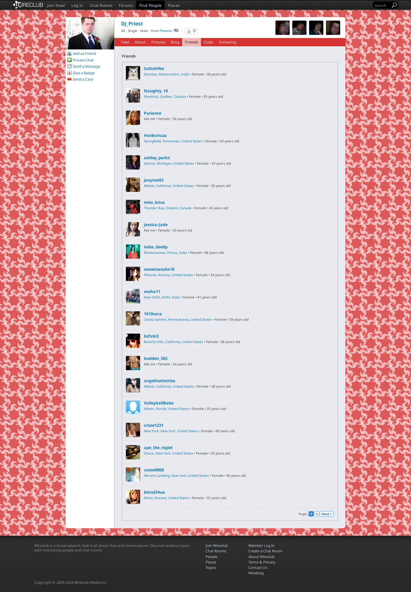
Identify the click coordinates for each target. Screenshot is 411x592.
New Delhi (152, 297)
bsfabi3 (151, 336)
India (185, 74)
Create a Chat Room (265, 551)
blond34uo (154, 492)
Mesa (148, 497)
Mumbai (150, 74)
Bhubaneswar (154, 252)
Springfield (152, 141)
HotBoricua (155, 135)
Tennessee (171, 141)
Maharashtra (169, 74)
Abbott (149, 185)
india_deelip (156, 247)
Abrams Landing (157, 475)
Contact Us (257, 567)
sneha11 (152, 291)
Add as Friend (84, 53)
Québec (166, 96)
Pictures (158, 42)
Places (174, 5)
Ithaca (149, 453)
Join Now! (56, 5)
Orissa (172, 252)
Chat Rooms (101, 5)
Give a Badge (84, 72)
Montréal (151, 96)
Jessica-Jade (156, 224)
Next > (327, 514)
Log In (77, 5)
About (140, 42)
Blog (175, 42)
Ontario (172, 208)
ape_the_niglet (158, 447)
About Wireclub (261, 556)
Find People (150, 5)
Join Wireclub (217, 545)
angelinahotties (159, 380)
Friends (191, 42)
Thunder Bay (154, 208)
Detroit (149, 163)
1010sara (153, 313)
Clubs (208, 42)
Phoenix (166, 30)
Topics (211, 567)
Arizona (164, 274)
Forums (126, 5)
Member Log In (261, 545)
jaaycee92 (154, 180)
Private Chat (83, 60)
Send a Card (83, 79)
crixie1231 (154, 425)
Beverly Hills (154, 341)
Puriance (152, 113)
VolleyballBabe (159, 403)
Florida (161, 408)
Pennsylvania (178, 319)
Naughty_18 (156, 90)
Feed (125, 42)
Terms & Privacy (261, 562)
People (211, 556)
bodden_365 (156, 358)
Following (227, 42)
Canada (180, 96)
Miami (149, 408)
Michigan (164, 163)
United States (191, 141)
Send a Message (86, 66)
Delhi (166, 297)
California (163, 185)
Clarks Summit (155, 319)
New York (151, 430)
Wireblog (256, 573)
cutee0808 (154, 470)
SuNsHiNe (154, 68)
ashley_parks (157, 157)
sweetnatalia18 (159, 269)
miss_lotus (154, 202)
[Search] (382, 5)
